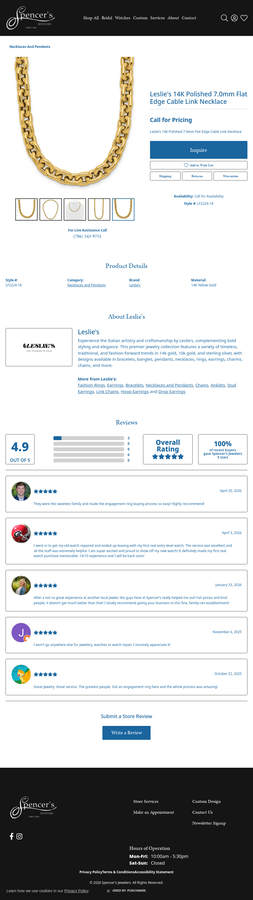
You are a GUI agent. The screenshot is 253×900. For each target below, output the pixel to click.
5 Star (46, 438)
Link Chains (107, 391)
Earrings (115, 385)
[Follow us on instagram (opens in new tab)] (19, 836)
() (128, 438)
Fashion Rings (91, 385)
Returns (197, 176)
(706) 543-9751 (87, 236)
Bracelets (134, 385)
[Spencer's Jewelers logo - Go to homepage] (30, 18)
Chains (201, 385)
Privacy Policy (91, 872)
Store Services (145, 801)
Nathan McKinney (53, 485)
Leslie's (135, 285)
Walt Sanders (48, 668)
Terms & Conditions (118, 872)
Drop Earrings (171, 391)
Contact (189, 17)
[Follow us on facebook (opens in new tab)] (11, 836)
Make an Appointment (153, 812)
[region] (75, 126)
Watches (122, 17)
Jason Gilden (47, 626)
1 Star (46, 460)
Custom (140, 17)
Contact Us (202, 812)
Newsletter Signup (209, 823)
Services (157, 17)
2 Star (46, 454)
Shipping (165, 176)
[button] (224, 17)
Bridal (107, 17)
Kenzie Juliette (50, 579)
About (173, 17)
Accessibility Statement (153, 872)
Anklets (218, 385)
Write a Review (126, 732)
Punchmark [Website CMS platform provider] (136, 890)
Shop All (91, 17)
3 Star (46, 449)
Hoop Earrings (135, 391)
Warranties (230, 176)
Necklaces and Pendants (29, 46)
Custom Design (206, 801)
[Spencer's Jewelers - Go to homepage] (33, 807)
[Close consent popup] (108, 891)
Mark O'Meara (49, 527)
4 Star (46, 443)
